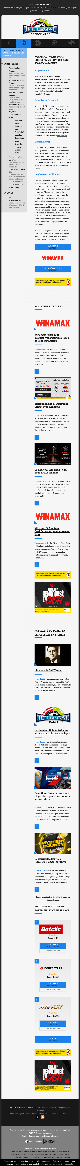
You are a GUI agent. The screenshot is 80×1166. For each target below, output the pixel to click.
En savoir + (57, 1164)
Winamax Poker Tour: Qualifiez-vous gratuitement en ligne (52, 531)
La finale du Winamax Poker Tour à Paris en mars (51, 471)
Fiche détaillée (52, 951)
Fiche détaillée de (53, 269)
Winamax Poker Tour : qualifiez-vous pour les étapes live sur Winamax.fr (52, 337)
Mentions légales (17, 1113)
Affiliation (43, 1113)
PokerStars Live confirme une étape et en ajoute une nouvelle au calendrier (53, 796)
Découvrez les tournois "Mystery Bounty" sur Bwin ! (51, 860)
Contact (66, 1113)
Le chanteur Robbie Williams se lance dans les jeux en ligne (52, 732)
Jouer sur (53, 247)
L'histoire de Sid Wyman (48, 670)
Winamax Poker (62, 236)
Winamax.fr (62, 136)
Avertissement (32, 1113)
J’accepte (69, 1164)
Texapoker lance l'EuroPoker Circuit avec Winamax (51, 405)
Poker (53, 1039)
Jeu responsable (55, 1113)
